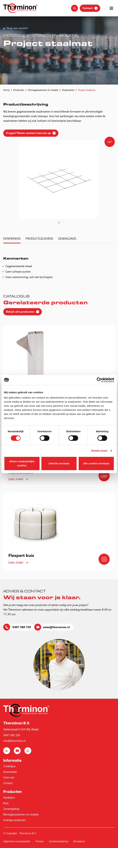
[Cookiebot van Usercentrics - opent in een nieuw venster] (99, 379)
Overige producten (14, 820)
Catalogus (9, 766)
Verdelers (9, 797)
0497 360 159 (21, 627)
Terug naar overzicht (17, 28)
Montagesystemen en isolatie (21, 814)
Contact (8, 783)
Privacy (39, 841)
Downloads (10, 771)
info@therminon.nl (14, 740)
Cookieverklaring (58, 841)
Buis (6, 803)
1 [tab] (59, 222)
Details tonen (99, 450)
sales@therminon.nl (56, 627)
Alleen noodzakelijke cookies (21, 463)
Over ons (8, 777)
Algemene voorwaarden (16, 841)
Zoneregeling (11, 808)
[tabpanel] (59, 179)
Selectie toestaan (59, 463)
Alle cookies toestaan (96, 463)
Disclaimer (79, 841)
